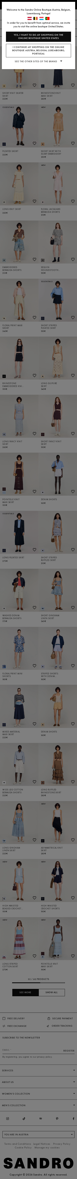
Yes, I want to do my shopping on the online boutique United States (38, 37)
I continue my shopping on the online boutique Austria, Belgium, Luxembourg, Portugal (38, 50)
